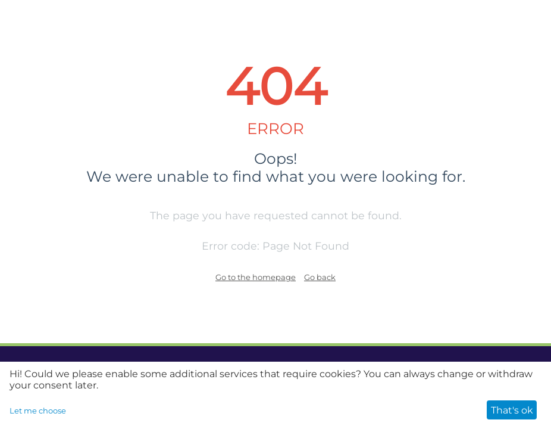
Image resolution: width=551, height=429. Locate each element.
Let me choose (38, 410)
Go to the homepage (255, 277)
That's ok (512, 410)
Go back (320, 277)
